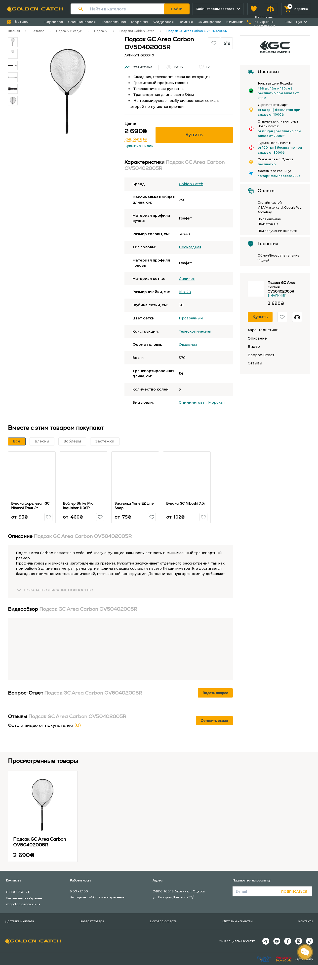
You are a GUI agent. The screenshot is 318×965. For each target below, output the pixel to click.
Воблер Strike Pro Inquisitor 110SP (78, 505)
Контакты (305, 921)
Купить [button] (194, 134)
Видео (254, 347)
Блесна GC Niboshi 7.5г (185, 503)
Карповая (53, 22)
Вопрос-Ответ (261, 355)
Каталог (38, 31)
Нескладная (190, 247)
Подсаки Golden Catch (137, 31)
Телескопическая (195, 331)
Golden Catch (191, 184)
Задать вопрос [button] (215, 693)
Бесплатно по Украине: (264, 21)
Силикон (187, 278)
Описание (257, 338)
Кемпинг (234, 22)
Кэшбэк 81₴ (135, 139)
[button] (253, 9)
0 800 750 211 (18, 892)
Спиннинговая (82, 22)
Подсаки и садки (69, 31)
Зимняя (186, 22)
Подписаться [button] (294, 891)
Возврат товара (92, 921)
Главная (14, 31)
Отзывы (255, 363)
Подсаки (101, 31)
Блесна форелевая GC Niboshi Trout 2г (30, 505)
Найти (177, 9)
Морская (139, 22)
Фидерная (163, 22)
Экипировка (209, 22)
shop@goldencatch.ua (23, 904)
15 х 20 (185, 292)
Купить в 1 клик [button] (139, 146)
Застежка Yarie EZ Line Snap (134, 505)
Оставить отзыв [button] (214, 720)
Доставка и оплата (19, 921)
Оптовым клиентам (237, 921)
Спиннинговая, (193, 402)
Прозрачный (191, 318)
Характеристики (263, 330)
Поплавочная (113, 22)
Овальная (188, 344)
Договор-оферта (163, 921)
